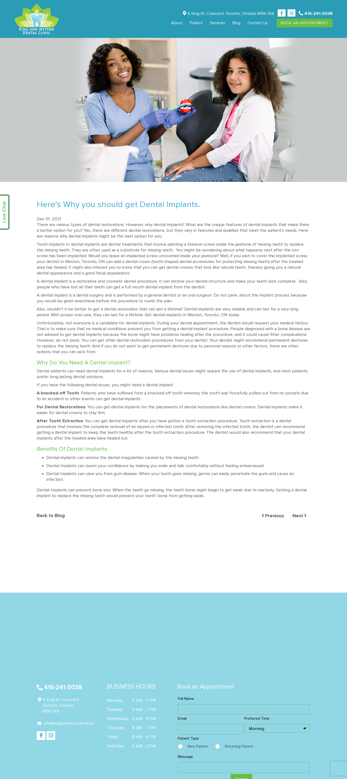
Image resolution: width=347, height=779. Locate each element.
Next (300, 516)
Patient (196, 22)
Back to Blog (51, 515)
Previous (273, 516)
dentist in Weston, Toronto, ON (75, 261)
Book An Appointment (304, 23)
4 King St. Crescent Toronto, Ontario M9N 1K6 (228, 13)
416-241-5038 (316, 13)
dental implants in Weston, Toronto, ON (190, 314)
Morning (256, 728)
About (176, 22)
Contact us (258, 22)
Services (217, 22)
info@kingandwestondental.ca (65, 723)
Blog (236, 22)
